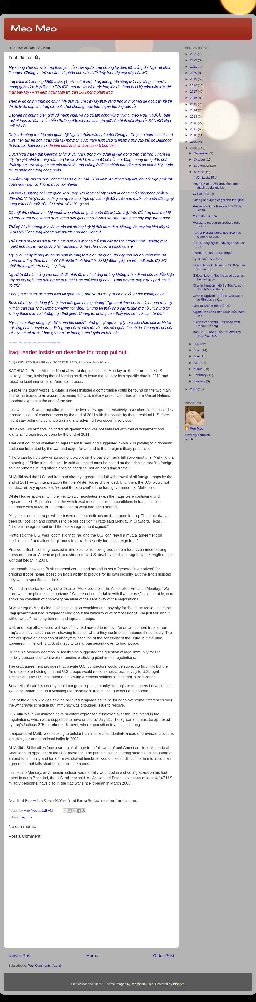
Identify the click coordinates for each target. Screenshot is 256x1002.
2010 (194, 135)
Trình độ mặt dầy (205, 216)
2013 (194, 116)
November (201, 153)
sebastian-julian (142, 984)
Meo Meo (34, 28)
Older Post (163, 955)
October (200, 159)
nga (29, 817)
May (197, 356)
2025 (194, 54)
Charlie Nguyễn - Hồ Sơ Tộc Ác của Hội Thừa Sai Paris (218, 287)
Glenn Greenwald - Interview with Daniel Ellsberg (216, 324)
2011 (194, 129)
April (197, 362)
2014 (194, 110)
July (197, 344)
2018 (194, 85)
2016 (194, 97)
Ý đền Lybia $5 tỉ (205, 177)
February (200, 375)
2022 (194, 60)
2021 (194, 66)
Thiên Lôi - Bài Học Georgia (212, 253)
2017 (194, 91)
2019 (194, 79)
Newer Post (20, 955)
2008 (194, 148)
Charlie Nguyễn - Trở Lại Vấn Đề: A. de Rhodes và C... (218, 297)
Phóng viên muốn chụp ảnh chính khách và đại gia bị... (216, 185)
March (198, 369)
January (200, 381)
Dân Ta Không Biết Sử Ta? (211, 305)
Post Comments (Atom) (44, 965)
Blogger (178, 984)
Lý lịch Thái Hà (203, 193)
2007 (194, 389)
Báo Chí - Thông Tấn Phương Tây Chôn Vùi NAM (217, 334)
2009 (194, 141)
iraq (22, 817)
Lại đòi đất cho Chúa (207, 259)
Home (92, 955)
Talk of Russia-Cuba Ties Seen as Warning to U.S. (217, 234)
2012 (194, 123)
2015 (194, 104)
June (197, 350)
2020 (194, 73)
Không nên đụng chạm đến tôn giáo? (219, 200)
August (199, 172)
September (202, 165)
